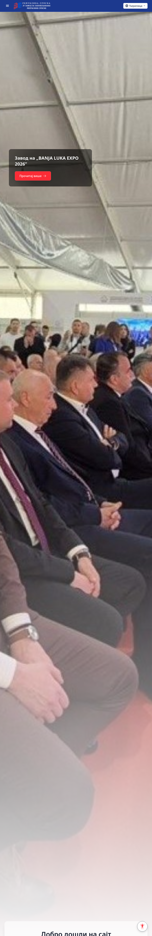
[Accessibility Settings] (142, 926)
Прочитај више (32, 176)
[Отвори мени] (7, 6)
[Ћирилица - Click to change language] (135, 6)
